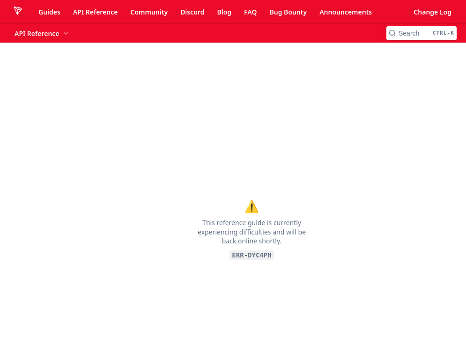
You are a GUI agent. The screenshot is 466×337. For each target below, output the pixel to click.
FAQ (250, 11)
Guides (49, 11)
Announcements (345, 11)
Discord (192, 11)
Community (149, 11)
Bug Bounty (288, 11)
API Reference (95, 11)
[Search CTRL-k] (421, 33)
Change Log (432, 11)
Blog (224, 11)
